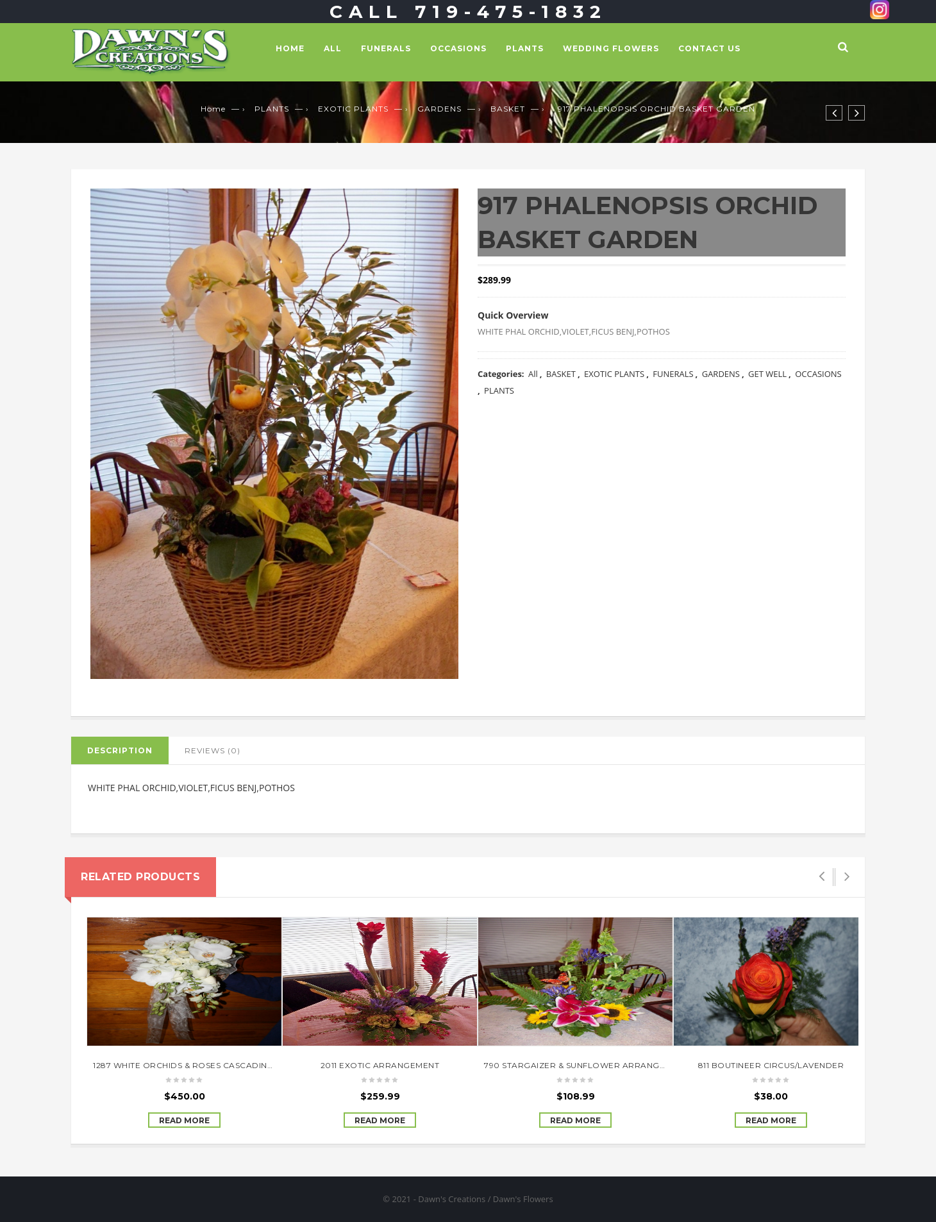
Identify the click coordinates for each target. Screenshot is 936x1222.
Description (120, 750)
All (333, 48)
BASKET (507, 108)
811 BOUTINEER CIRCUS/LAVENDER (771, 1065)
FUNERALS (386, 48)
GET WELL (767, 374)
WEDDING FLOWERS (611, 48)
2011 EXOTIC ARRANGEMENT (380, 1065)
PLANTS (525, 48)
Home (290, 48)
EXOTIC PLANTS (353, 108)
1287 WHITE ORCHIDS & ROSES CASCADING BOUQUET (206, 1065)
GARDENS (439, 108)
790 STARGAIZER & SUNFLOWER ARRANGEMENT (586, 1065)
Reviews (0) (212, 750)
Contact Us (709, 48)
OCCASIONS (458, 48)
